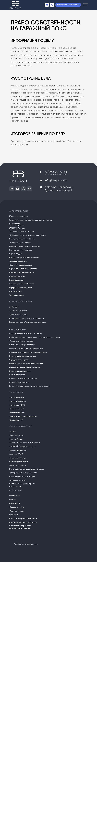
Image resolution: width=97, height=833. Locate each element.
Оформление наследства (20, 288)
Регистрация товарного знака (22, 356)
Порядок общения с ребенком (22, 239)
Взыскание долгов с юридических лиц (26, 364)
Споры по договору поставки (22, 345)
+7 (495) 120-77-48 (56, 172)
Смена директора (17, 375)
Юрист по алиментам (18, 216)
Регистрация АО (16, 409)
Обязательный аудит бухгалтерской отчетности (24, 443)
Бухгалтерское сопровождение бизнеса (26, 469)
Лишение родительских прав (21, 231)
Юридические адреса (19, 360)
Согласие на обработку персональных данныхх (20, 527)
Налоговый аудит (16, 435)
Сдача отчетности (17, 465)
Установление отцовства (20, 243)
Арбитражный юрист (18, 314)
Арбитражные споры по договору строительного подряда (34, 337)
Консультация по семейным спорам (24, 246)
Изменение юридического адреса (24, 378)
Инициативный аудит (18, 450)
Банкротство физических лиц (22, 272)
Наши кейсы (14, 503)
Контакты (13, 515)
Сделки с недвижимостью (20, 265)
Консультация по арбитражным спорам (26, 348)
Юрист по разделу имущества (17, 226)
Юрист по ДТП (15, 254)
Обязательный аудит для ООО (22, 447)
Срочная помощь (16, 511)
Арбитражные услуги (18, 311)
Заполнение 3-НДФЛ (18, 480)
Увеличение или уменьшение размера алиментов (30, 220)
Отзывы (12, 499)
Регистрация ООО (17, 401)
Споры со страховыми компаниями (24, 257)
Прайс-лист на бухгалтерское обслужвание (22, 485)
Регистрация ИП (16, 397)
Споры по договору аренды (21, 341)
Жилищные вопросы (18, 261)
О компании (14, 496)
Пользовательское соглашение (23, 522)
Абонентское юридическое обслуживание (28, 352)
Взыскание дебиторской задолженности (26, 318)
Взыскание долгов (17, 276)
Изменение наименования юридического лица (29, 386)
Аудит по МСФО (16, 454)
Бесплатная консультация (68, 5)
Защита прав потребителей (21, 284)
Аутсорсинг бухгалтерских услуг (23, 473)
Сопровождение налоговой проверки (25, 333)
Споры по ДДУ (15, 291)
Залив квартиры (16, 280)
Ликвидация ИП (16, 420)
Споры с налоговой (17, 330)
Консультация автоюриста (20, 250)
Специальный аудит (18, 458)
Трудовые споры (16, 295)
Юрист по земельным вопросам (23, 269)
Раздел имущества (17, 229)
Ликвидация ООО (17, 413)
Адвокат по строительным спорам (24, 367)
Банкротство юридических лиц (23, 416)
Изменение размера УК (19, 382)
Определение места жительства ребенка (27, 235)
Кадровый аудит (16, 439)
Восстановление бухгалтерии (22, 476)
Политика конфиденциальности (23, 518)
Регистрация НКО (17, 405)
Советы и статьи (16, 507)
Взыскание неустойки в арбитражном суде (27, 322)
